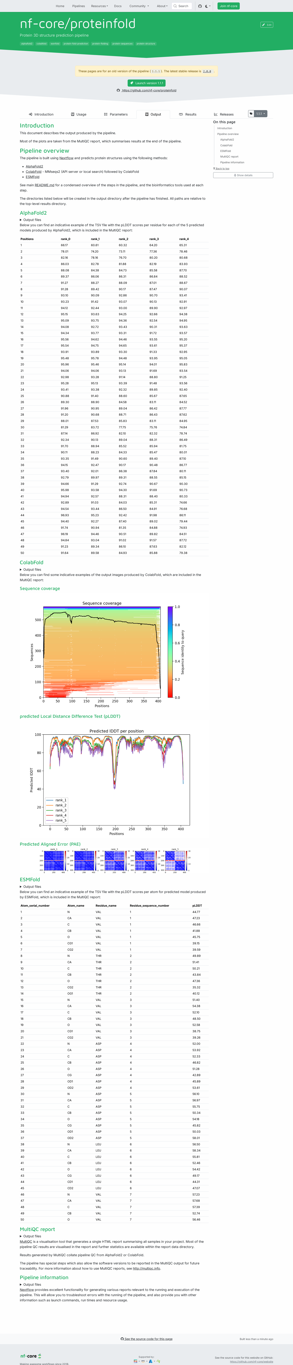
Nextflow (66, 158)
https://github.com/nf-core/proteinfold (146, 90)
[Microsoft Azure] (151, 1361)
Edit (267, 24)
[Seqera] (136, 1361)
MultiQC (26, 1242)
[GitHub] (200, 6)
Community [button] (137, 6)
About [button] (161, 6)
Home (60, 6)
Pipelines (78, 6)
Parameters (116, 114)
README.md (44, 185)
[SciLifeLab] (158, 1361)
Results (187, 114)
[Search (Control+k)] (182, 6)
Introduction (41, 114)
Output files (32, 220)
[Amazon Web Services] (143, 1361)
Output (153, 114)
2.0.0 (207, 71)
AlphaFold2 (34, 166)
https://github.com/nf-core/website (251, 1361)
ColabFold (33, 172)
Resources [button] (98, 6)
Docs (117, 6)
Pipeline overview (228, 133)
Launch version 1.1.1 (146, 83)
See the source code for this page (146, 1339)
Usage (78, 114)
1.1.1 (259, 114)
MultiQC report (229, 156)
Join (228, 6)
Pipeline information (232, 162)
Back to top (221, 168)
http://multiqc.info (146, 1268)
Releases (224, 114)
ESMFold (32, 177)
